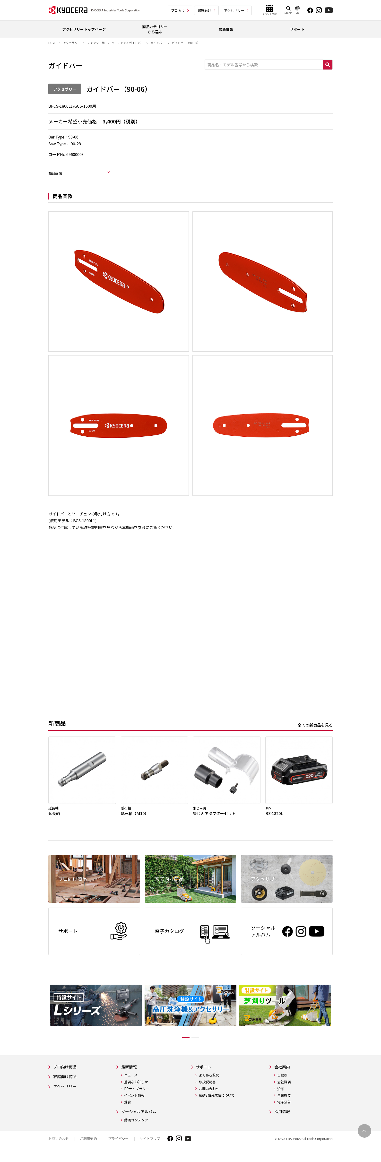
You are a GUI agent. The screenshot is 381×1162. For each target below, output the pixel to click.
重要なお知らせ (136, 1089)
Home (52, 43)
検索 (327, 64)
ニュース (131, 1082)
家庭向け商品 (66, 1084)
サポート (207, 1073)
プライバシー (118, 1146)
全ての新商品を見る (315, 728)
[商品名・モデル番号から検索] (264, 64)
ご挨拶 (282, 1082)
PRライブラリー (136, 1095)
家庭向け (204, 10)
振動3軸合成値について (219, 1102)
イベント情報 (134, 1102)
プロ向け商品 (66, 1073)
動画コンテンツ (136, 1128)
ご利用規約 (88, 1146)
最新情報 (130, 1073)
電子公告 (284, 1109)
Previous (44, 1019)
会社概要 (284, 1089)
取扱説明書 (209, 1089)
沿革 (280, 1095)
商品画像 (58, 174)
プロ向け (178, 10)
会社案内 (283, 1073)
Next (336, 1019)
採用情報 (283, 1119)
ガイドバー (157, 43)
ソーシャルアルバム (141, 1119)
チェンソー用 (96, 43)
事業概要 (284, 1102)
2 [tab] (198, 1044)
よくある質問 (211, 1082)
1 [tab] (182, 1044)
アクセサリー (234, 10)
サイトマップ (150, 1146)
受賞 (127, 1109)
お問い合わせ (211, 1095)
